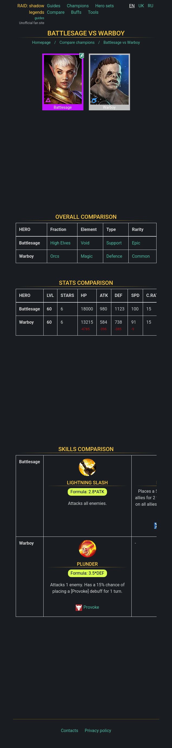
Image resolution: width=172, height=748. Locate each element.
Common (141, 256)
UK (141, 5)
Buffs (76, 12)
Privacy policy (98, 730)
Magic (87, 256)
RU (150, 5)
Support (114, 243)
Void (85, 243)
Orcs (54, 256)
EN (132, 5)
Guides (53, 5)
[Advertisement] (86, 158)
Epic (136, 243)
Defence (114, 256)
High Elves (60, 243)
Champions (78, 5)
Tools (93, 12)
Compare (55, 12)
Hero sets (104, 5)
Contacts (69, 730)
